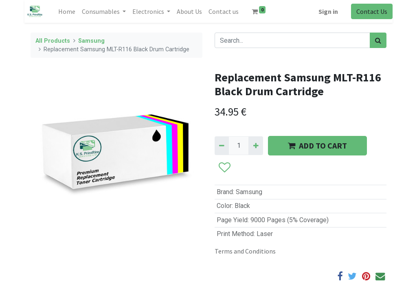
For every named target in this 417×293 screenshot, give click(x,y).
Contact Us (371, 11)
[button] (224, 168)
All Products (52, 40)
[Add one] (255, 145)
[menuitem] (67, 11)
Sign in (328, 11)
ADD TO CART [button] (317, 145)
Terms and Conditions (245, 251)
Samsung (91, 40)
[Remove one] (222, 145)
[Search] (378, 40)
